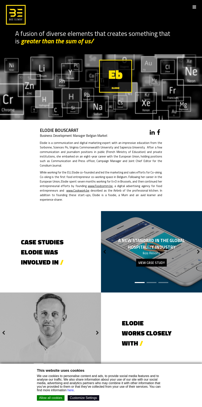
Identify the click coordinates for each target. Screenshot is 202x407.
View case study (151, 263)
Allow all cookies (50, 398)
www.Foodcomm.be (103, 186)
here (70, 390)
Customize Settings (83, 398)
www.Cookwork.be (77, 191)
